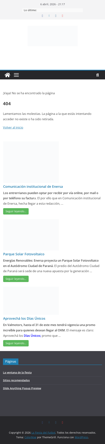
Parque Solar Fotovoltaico (23, 254)
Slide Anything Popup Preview (22, 388)
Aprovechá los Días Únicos (24, 318)
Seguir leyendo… (16, 211)
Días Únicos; (32, 336)
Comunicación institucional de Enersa (33, 186)
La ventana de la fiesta (17, 372)
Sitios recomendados (16, 380)
